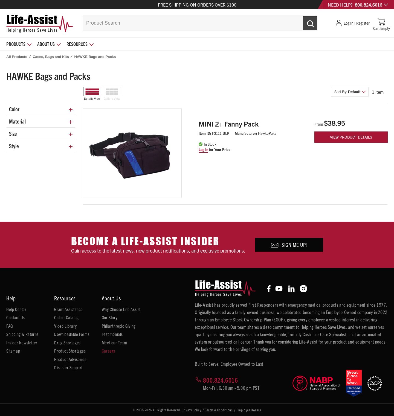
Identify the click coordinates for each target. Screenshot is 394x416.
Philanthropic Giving (119, 326)
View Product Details (351, 136)
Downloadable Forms (71, 334)
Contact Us (15, 317)
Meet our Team (114, 342)
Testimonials (112, 334)
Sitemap (13, 350)
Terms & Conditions (219, 410)
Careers (108, 350)
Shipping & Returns (22, 334)
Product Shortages (70, 350)
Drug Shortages (67, 342)
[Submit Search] (304, 21)
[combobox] (200, 23)
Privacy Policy (191, 410)
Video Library (65, 326)
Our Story (109, 317)
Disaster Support (68, 367)
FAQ (9, 326)
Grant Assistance (68, 309)
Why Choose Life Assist (121, 309)
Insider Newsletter (21, 342)
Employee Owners (249, 410)
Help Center (16, 309)
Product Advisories (70, 359)
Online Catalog (66, 317)
